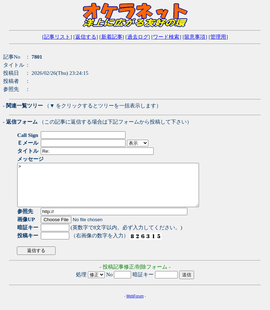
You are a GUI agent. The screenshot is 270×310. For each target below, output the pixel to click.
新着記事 (111, 37)
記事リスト (57, 37)
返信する (85, 37)
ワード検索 (166, 37)
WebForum (134, 304)
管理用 (218, 37)
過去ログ (137, 37)
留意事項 (194, 37)
